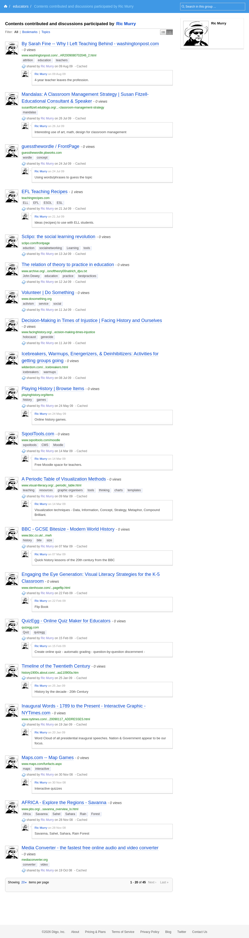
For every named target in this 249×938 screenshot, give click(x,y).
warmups (49, 372)
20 (24, 882)
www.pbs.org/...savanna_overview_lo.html (50, 809)
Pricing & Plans (95, 932)
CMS (44, 445)
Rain (83, 814)
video (44, 864)
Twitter (181, 932)
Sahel (56, 814)
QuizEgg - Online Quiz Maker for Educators (66, 620)
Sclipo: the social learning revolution (58, 236)
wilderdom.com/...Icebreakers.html (45, 367)
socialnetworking (50, 248)
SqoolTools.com (38, 433)
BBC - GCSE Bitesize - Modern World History (68, 529)
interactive (42, 769)
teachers (62, 60)
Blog (168, 932)
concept (42, 157)
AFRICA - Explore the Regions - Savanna (64, 802)
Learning (73, 248)
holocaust (29, 337)
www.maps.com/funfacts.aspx (42, 764)
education (44, 60)
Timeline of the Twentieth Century (56, 666)
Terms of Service (123, 932)
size (49, 540)
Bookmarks (29, 32)
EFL (36, 203)
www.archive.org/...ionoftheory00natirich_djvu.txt (54, 271)
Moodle (58, 445)
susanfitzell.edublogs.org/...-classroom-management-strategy (63, 107)
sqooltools (30, 445)
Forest (95, 814)
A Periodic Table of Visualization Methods (64, 479)
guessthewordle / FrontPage (50, 146)
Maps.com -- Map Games (48, 757)
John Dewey (31, 276)
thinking (104, 490)
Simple (163, 32)
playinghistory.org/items (37, 395)
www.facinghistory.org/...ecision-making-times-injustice (58, 332)
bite (39, 540)
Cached (81, 66)
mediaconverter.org (35, 860)
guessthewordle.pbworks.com (42, 153)
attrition (28, 60)
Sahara (70, 814)
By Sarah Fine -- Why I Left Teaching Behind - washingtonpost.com (90, 43)
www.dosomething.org (37, 299)
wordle (27, 157)
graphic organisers (70, 490)
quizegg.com (30, 627)
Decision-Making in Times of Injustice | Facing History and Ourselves (92, 320)
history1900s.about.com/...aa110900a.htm (50, 672)
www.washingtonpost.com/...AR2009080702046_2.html (59, 55)
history (27, 400)
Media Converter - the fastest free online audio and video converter (90, 847)
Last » (164, 882)
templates (134, 490)
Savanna (42, 814)
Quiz (26, 632)
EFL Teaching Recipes (45, 191)
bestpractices (87, 276)
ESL (60, 203)
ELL (25, 203)
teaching (28, 490)
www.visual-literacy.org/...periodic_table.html (51, 485)
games (41, 400)
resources (46, 490)
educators (20, 6)
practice (68, 276)
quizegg (39, 632)
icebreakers (31, 372)
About (75, 932)
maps (26, 769)
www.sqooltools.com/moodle (41, 440)
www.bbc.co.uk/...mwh (37, 535)
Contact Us (199, 932)
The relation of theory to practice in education (68, 264)
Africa (27, 814)
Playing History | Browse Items (53, 388)
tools (87, 248)
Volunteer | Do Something (48, 292)
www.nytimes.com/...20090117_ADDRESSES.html (56, 719)
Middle (169, 32)
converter (29, 864)
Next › (152, 882)
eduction (28, 248)
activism (28, 303)
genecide (47, 337)
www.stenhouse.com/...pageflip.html (46, 588)
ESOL (48, 203)
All (16, 32)
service (44, 303)
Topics (45, 32)
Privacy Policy (149, 932)
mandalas (29, 112)
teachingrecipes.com (36, 198)
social (57, 303)
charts (118, 490)
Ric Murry (126, 23)
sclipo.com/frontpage (36, 243)
